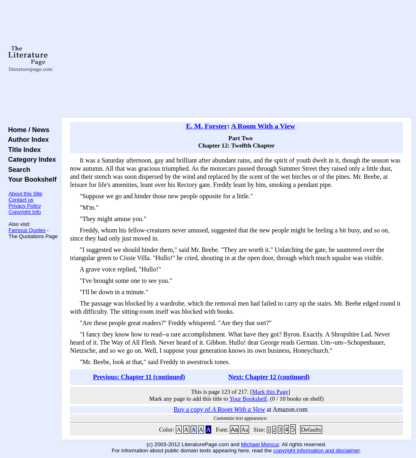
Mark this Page (270, 392)
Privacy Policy (25, 206)
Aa (234, 429)
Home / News (27, 129)
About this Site (25, 194)
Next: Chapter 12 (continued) (269, 376)
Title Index (22, 149)
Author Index (26, 139)
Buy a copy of (219, 409)
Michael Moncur (260, 444)
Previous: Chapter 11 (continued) (139, 376)
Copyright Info (25, 212)
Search (17, 169)
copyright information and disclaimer (316, 450)
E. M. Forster (207, 126)
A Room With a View (263, 126)
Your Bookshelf (30, 179)
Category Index (30, 159)
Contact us (21, 200)
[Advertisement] (236, 59)
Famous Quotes (27, 230)
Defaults (311, 429)
